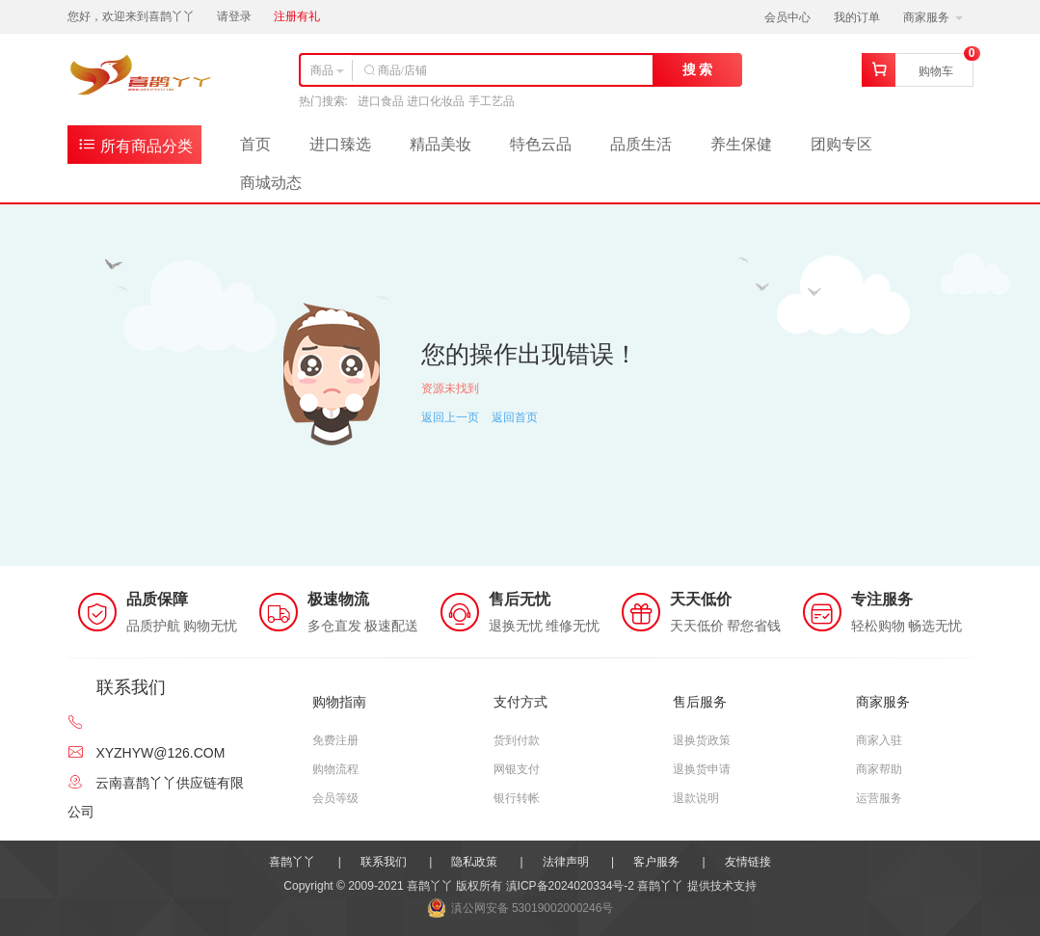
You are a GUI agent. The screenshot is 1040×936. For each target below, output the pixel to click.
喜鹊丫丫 (292, 862)
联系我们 (383, 862)
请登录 (234, 16)
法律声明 (566, 862)
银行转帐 (516, 798)
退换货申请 (702, 769)
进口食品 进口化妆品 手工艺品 (436, 101)
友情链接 (748, 862)
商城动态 (271, 182)
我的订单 (857, 17)
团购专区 (841, 144)
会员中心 (787, 17)
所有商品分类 (135, 144)
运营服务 (879, 798)
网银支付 (516, 769)
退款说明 (696, 798)
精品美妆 (440, 144)
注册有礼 (297, 16)
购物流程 (335, 769)
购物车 (936, 71)
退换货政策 (702, 740)
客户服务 (656, 862)
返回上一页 (450, 417)
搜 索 (697, 69)
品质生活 (641, 144)
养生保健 (741, 144)
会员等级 (335, 798)
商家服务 (932, 17)
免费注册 (335, 740)
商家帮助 (879, 769)
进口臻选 (340, 144)
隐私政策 (474, 862)
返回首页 (515, 417)
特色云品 (541, 144)
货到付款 (516, 740)
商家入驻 (879, 740)
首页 (255, 144)
